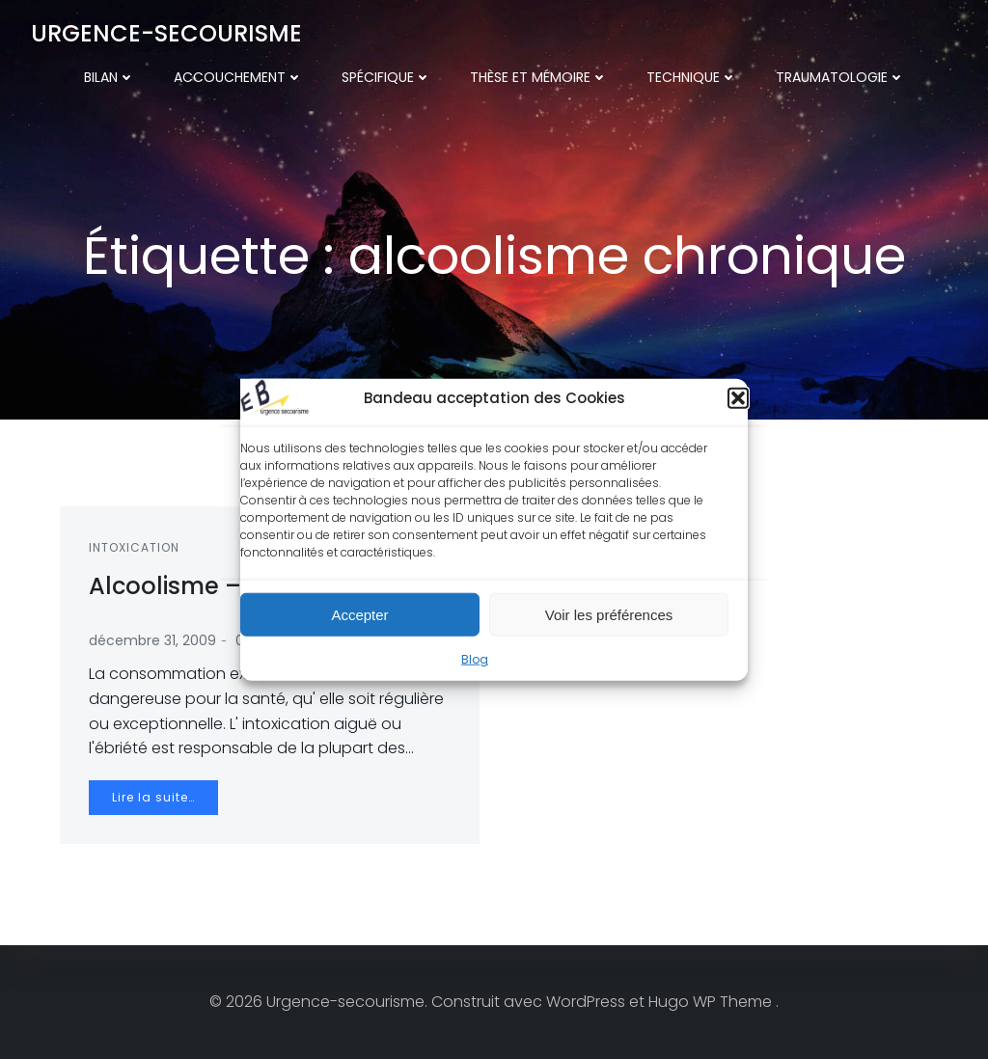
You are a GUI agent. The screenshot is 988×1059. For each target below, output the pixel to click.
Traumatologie (840, 77)
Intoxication (134, 547)
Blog (474, 659)
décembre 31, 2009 (152, 640)
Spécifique (386, 77)
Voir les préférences (609, 614)
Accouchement (238, 77)
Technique (691, 77)
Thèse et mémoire (539, 77)
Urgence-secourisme (166, 33)
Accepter (359, 614)
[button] (738, 398)
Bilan (109, 77)
